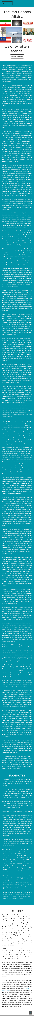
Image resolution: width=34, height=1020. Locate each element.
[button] (17, 56)
